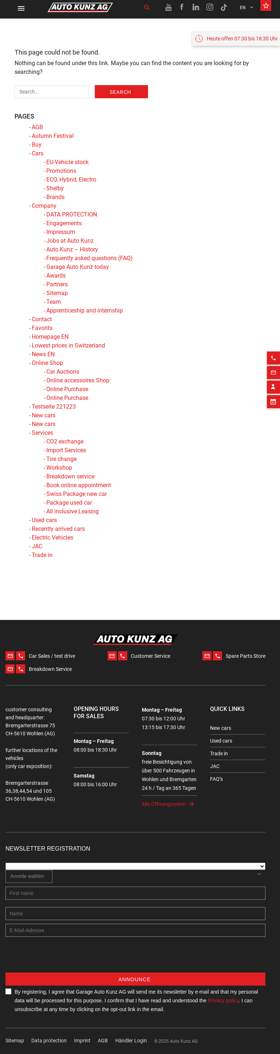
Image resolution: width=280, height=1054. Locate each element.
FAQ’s (216, 779)
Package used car (69, 502)
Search (120, 92)
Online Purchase (67, 389)
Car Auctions (62, 371)
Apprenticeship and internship (84, 310)
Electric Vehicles (52, 537)
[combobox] (28, 876)
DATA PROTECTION (71, 214)
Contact (42, 319)
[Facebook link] (182, 7)
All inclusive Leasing (72, 511)
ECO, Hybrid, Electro (71, 179)
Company (44, 205)
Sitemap (57, 293)
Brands (55, 197)
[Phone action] (273, 346)
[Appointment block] (273, 389)
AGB (37, 127)
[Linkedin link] (196, 7)
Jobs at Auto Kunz (70, 240)
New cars (43, 415)
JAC (37, 546)
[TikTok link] (224, 7)
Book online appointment (78, 485)
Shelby (55, 188)
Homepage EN (50, 336)
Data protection (49, 1040)
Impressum (60, 231)
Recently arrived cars (58, 528)
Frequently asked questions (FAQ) (89, 258)
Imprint (82, 1040)
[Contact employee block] (273, 375)
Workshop (59, 467)
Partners (57, 284)
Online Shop (47, 362)
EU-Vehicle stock (67, 162)
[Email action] (273, 360)
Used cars (44, 520)
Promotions (61, 170)
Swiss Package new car (76, 493)
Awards (56, 275)
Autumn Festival (53, 135)
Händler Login (131, 1040)
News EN (43, 354)
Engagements (64, 223)
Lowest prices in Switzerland (68, 345)
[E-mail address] (135, 930)
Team (53, 301)
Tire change (61, 459)
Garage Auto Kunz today (77, 266)
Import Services (66, 450)
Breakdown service (70, 476)
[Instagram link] (210, 7)
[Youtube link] (168, 7)
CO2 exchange (64, 441)
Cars (37, 153)
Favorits (42, 328)
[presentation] (60, 958)
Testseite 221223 (54, 406)
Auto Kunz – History (72, 249)
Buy (37, 144)
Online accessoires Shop (77, 380)
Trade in (42, 555)
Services (42, 432)
